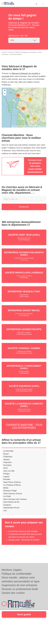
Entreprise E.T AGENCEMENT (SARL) (24, 367)
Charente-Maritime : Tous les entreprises (24, 426)
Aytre (5, 468)
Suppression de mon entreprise (19, 585)
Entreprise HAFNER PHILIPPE (24, 329)
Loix (5, 510)
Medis (5, 488)
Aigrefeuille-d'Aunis (11, 508)
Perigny (6, 474)
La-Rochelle (8, 451)
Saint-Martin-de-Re (11, 502)
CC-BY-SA (43, 126)
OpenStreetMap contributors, (32, 126)
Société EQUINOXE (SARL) (24, 386)
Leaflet (14, 126)
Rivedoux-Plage (10, 491)
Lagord (6, 476)
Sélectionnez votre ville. (18, 36)
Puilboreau (7, 457)
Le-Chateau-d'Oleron (12, 485)
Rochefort (7, 465)
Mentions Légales (12, 569)
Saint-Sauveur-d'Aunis (12, 493)
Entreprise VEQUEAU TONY (24, 291)
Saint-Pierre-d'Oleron (12, 482)
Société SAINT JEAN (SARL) (24, 235)
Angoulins (7, 462)
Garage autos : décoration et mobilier (23, 540)
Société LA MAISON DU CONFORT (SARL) (24, 404)
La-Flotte (7, 496)
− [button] (4, 94)
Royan (6, 454)
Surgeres (7, 505)
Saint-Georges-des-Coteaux (15, 499)
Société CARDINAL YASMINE (24, 348)
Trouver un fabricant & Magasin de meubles (22, 52)
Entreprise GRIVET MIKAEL (24, 310)
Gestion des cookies (13, 592)
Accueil (4, 52)
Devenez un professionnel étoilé (20, 589)
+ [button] (4, 90)
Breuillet (6, 479)
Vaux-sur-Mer (9, 471)
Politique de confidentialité (16, 573)
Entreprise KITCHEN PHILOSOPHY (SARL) (24, 253)
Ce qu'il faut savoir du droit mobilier (23, 531)
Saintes (6, 459)
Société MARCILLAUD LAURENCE (24, 272)
